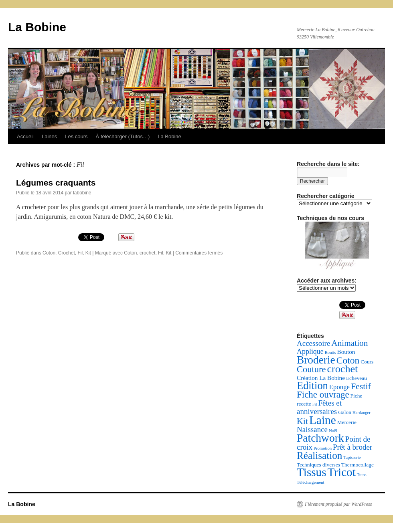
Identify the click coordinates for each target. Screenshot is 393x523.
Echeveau (356, 378)
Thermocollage (357, 465)
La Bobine (37, 27)
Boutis (330, 352)
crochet (147, 253)
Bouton (346, 351)
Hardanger (361, 412)
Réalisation (319, 455)
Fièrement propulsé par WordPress (338, 504)
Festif (361, 386)
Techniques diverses (318, 465)
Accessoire (313, 343)
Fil (80, 253)
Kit (88, 253)
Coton (49, 253)
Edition (312, 386)
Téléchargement (310, 482)
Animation (349, 343)
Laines (49, 136)
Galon (344, 412)
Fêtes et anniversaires (319, 407)
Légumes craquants (55, 182)
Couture (311, 369)
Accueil (25, 136)
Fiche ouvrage (323, 395)
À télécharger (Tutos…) (123, 136)
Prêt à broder (352, 447)
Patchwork (320, 438)
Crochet (66, 253)
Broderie (316, 360)
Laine (322, 420)
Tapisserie (352, 457)
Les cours (76, 136)
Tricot (342, 472)
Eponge (339, 387)
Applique (310, 351)
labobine (82, 193)
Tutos (362, 475)
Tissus (311, 472)
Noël (333, 430)
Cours (367, 362)
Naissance (312, 429)
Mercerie (347, 422)
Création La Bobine (321, 377)
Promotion (323, 448)
